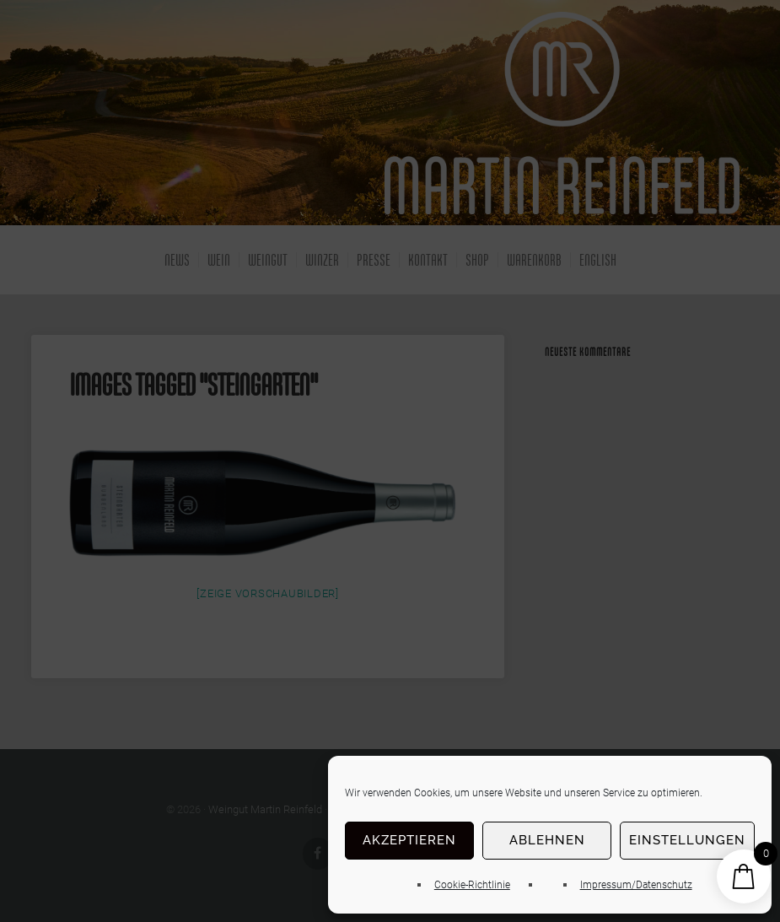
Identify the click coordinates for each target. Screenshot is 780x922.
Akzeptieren (409, 840)
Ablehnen (547, 840)
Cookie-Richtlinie (472, 885)
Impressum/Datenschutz (636, 885)
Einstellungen (687, 840)
